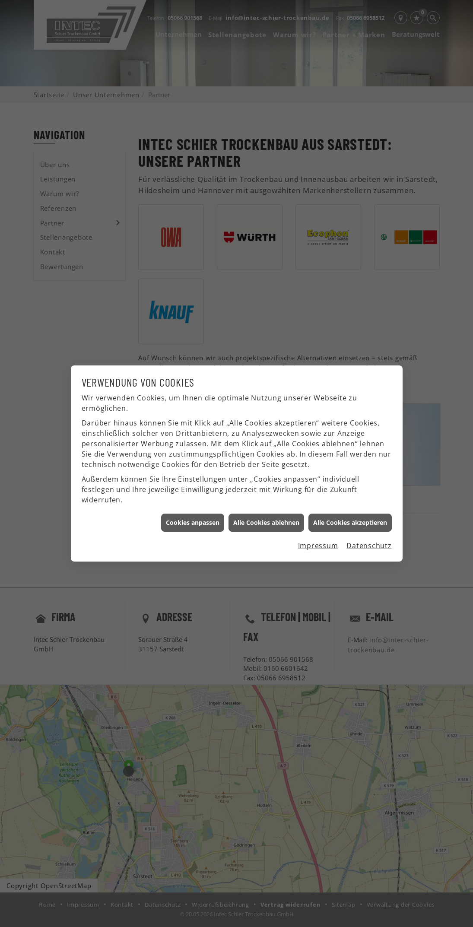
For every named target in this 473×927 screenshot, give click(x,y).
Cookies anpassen (192, 510)
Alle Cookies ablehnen (266, 510)
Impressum (318, 533)
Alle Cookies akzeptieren (350, 510)
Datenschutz (368, 533)
